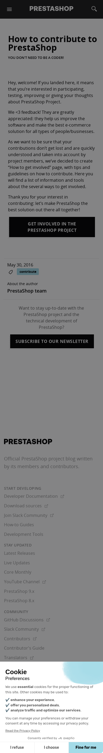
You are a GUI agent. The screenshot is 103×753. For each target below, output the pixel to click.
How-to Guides (19, 525)
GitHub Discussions (27, 620)
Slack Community (24, 629)
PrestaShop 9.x (19, 591)
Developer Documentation (34, 496)
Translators (19, 658)
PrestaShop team (27, 291)
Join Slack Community (29, 515)
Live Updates (17, 563)
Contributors (20, 639)
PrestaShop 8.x (19, 601)
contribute (28, 271)
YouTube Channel (25, 582)
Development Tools (23, 534)
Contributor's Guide (24, 648)
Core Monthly (17, 572)
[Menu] (9, 9)
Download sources (26, 506)
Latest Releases (19, 553)
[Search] (94, 9)
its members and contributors (44, 466)
